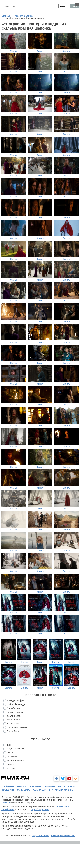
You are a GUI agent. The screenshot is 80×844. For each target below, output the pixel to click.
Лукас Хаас (13, 723)
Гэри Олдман (14, 708)
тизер (10, 745)
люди (71, 787)
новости (22, 787)
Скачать (13, 51)
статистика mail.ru (61, 790)
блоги (61, 787)
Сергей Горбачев (40, 809)
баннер (10, 764)
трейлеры (7, 787)
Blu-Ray (11, 768)
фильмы (35, 787)
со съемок (12, 756)
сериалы (49, 787)
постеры (11, 752)
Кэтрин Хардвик (15, 712)
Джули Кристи (14, 716)
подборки (7, 790)
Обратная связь (40, 835)
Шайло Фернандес (16, 704)
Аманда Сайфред (16, 700)
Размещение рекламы (63, 835)
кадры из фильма (16, 749)
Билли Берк (13, 731)
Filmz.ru (5, 802)
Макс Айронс (13, 720)
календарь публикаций (31, 790)
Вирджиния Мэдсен (17, 727)
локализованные (15, 760)
